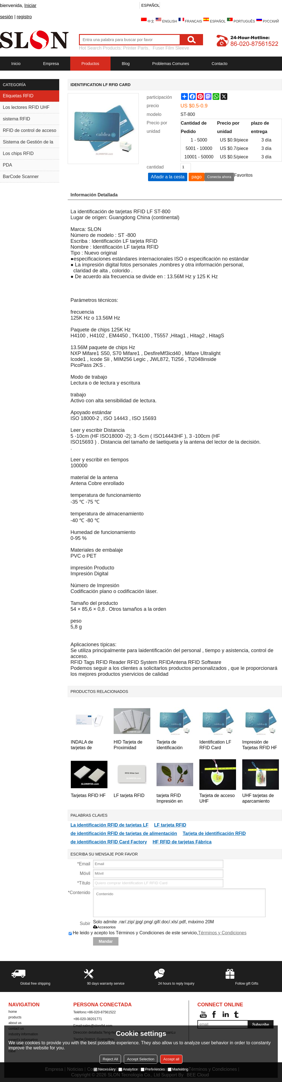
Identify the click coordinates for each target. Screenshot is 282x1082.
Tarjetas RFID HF (88, 795)
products (14, 1017)
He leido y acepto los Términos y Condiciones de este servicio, (157, 932)
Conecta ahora (219, 177)
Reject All (110, 1059)
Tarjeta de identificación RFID (170, 745)
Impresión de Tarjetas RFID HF (259, 745)
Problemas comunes (170, 63)
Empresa (51, 63)
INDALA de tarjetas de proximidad (82, 745)
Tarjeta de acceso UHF (217, 798)
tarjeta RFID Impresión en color (170, 798)
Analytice (128, 1069)
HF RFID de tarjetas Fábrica (182, 841)
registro (24, 16)
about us (14, 1023)
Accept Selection (140, 1059)
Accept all (171, 1059)
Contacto (220, 63)
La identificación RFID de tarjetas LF (109, 825)
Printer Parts (135, 48)
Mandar (106, 941)
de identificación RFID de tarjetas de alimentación (123, 833)
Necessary (104, 1069)
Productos (90, 63)
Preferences (153, 1069)
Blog (126, 63)
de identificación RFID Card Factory (108, 841)
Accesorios (104, 927)
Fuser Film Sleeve (171, 48)
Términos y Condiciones (222, 932)
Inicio (16, 63)
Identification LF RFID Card (215, 745)
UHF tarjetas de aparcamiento (258, 798)
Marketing (178, 1069)
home (12, 1012)
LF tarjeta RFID (129, 795)
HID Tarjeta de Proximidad (128, 745)
